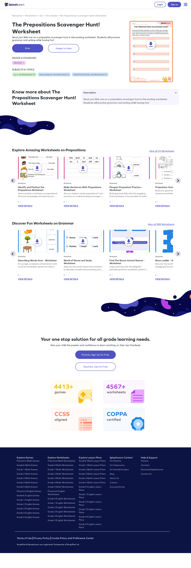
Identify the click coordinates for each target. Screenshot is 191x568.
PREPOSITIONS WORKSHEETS (90, 74)
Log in (160, 4)
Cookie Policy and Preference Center (72, 538)
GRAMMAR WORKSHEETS (54, 74)
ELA (41, 15)
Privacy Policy (42, 538)
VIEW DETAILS (25, 206)
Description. (130, 92)
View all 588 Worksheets (161, 224)
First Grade (51, 15)
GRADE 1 (19, 62)
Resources (17, 15)
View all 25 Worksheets (161, 151)
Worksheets (31, 15)
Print (27, 48)
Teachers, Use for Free (95, 366)
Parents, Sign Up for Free (95, 354)
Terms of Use (24, 538)
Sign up (174, 4)
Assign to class (63, 48)
